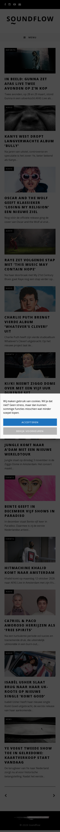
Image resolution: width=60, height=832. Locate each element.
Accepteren (30, 422)
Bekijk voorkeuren (30, 431)
